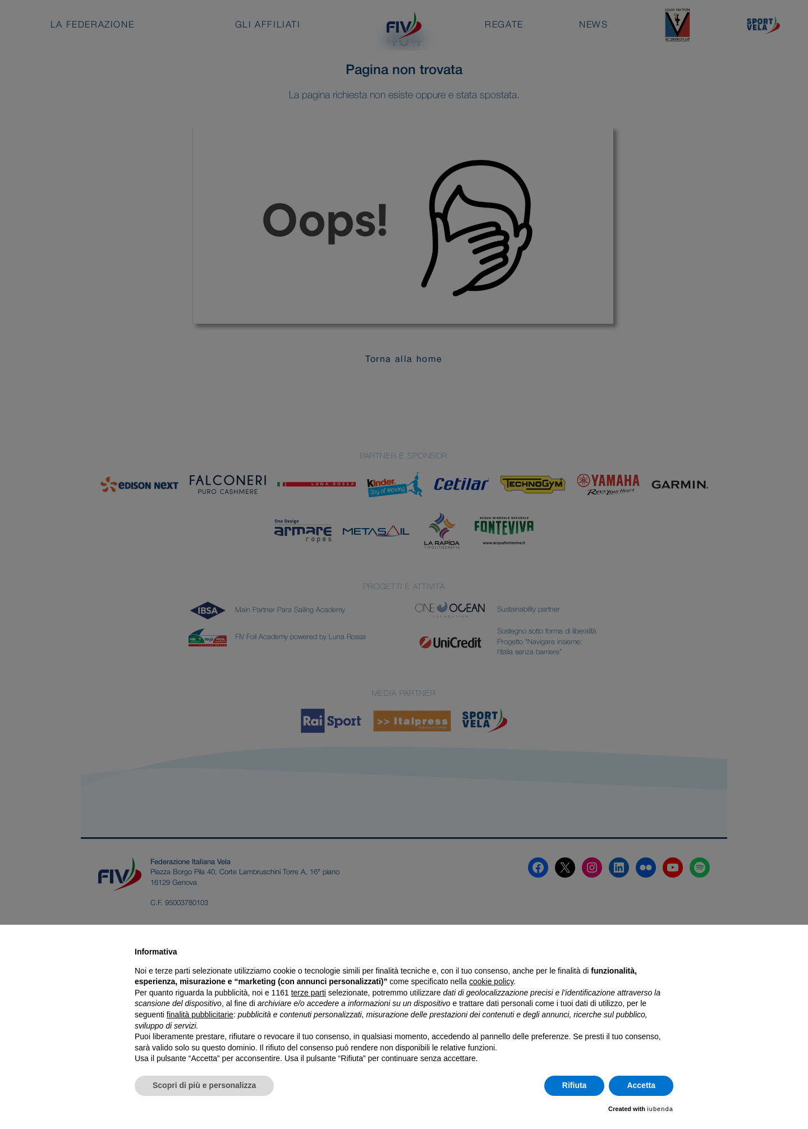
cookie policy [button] (491, 981)
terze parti (308, 992)
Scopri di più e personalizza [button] (204, 1085)
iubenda (660, 1108)
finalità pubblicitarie (200, 1014)
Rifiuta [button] (574, 1085)
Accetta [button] (641, 1085)
